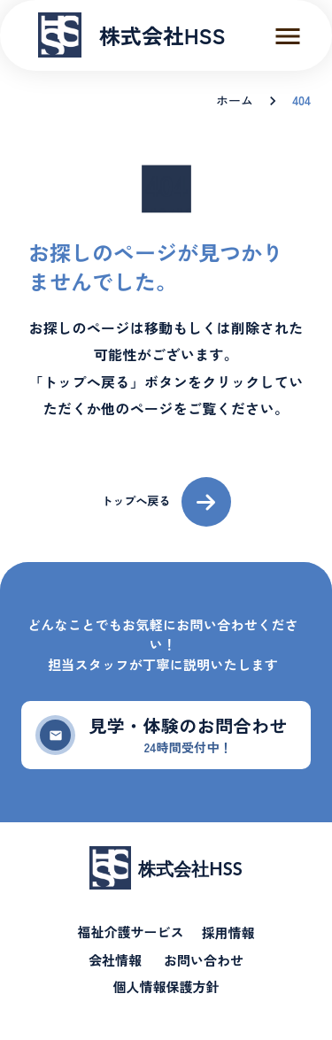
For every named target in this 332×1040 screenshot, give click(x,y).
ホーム (234, 100)
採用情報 (228, 933)
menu (288, 36)
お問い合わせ (203, 960)
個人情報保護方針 (165, 987)
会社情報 (115, 960)
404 (301, 100)
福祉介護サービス (130, 932)
